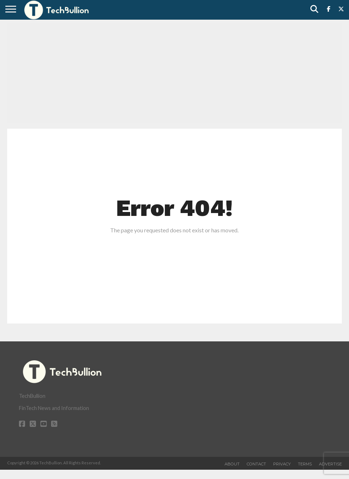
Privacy (282, 463)
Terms (305, 463)
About (232, 463)
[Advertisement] (174, 73)
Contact (256, 463)
